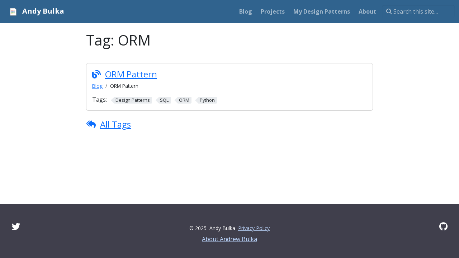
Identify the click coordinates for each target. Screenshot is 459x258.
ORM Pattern (131, 74)
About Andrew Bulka (229, 239)
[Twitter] (15, 226)
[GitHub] (443, 226)
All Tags (115, 124)
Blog (97, 85)
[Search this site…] (418, 11)
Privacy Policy (254, 228)
